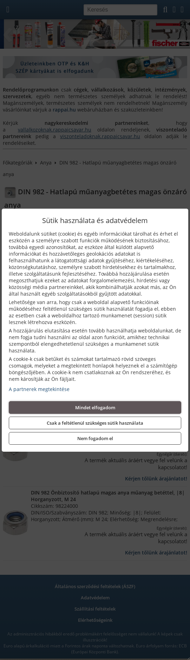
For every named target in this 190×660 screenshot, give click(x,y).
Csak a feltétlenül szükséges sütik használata (95, 423)
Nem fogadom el (95, 438)
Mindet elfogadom (95, 407)
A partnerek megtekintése (39, 389)
